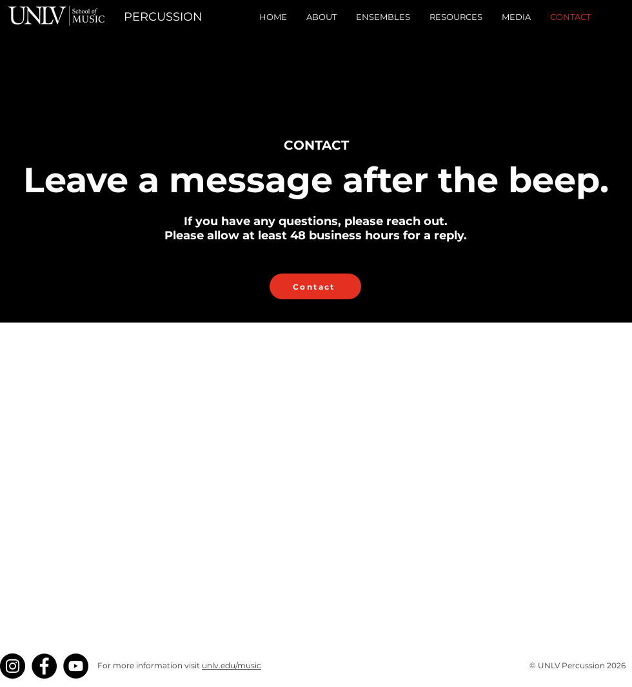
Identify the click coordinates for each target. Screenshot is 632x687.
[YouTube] (75, 666)
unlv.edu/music (231, 665)
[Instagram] (12, 666)
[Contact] (315, 286)
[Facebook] (44, 666)
